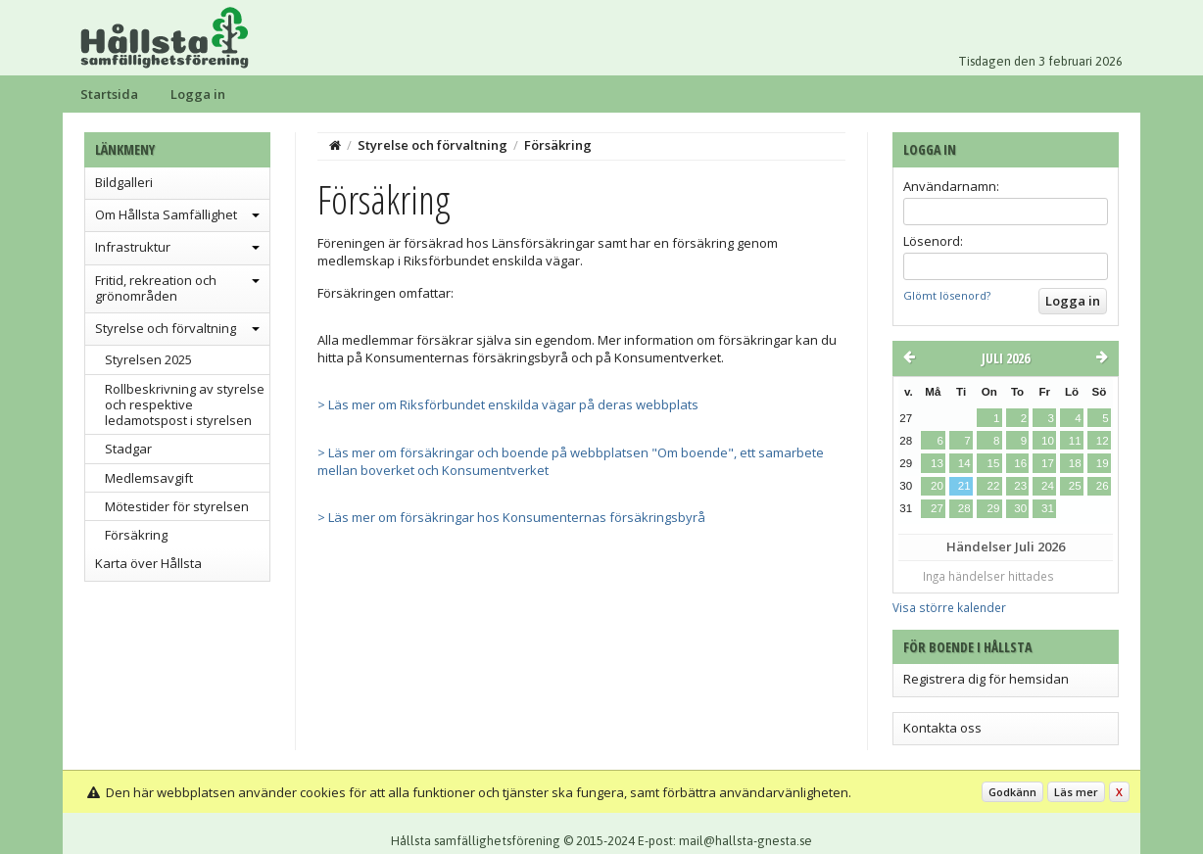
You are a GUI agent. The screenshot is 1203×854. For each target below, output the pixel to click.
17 (1047, 463)
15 (992, 463)
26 (1102, 486)
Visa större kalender (949, 607)
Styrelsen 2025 (148, 359)
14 (964, 463)
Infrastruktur (132, 247)
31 (1047, 508)
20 (937, 486)
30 (1020, 508)
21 (964, 486)
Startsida (109, 94)
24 (1047, 486)
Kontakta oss (942, 727)
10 (1047, 441)
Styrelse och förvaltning (165, 328)
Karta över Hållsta (148, 563)
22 (992, 486)
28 (964, 508)
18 (1075, 463)
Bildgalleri (124, 182)
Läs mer (1076, 791)
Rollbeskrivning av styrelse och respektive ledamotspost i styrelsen (185, 405)
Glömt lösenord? (946, 295)
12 (1102, 441)
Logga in (197, 94)
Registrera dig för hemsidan (986, 679)
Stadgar (128, 448)
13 (937, 463)
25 (1075, 486)
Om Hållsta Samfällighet (166, 214)
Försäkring (136, 535)
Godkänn (1012, 791)
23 (1020, 486)
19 (1102, 463)
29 (992, 508)
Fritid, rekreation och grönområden (156, 288)
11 (1075, 441)
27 (937, 508)
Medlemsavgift (149, 478)
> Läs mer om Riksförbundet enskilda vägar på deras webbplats (507, 404)
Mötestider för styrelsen (177, 506)
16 (1020, 463)
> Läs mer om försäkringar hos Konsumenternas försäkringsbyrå (511, 517)
